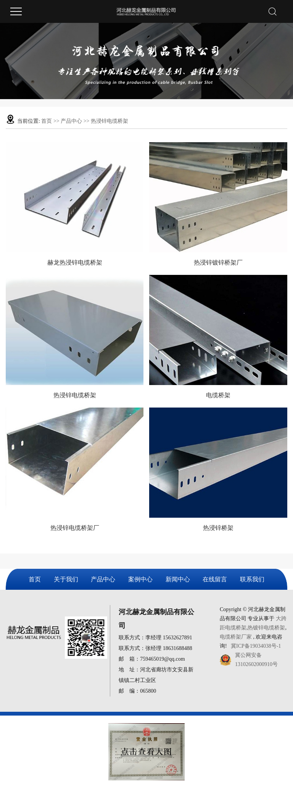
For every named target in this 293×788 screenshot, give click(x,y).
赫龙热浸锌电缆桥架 (74, 262)
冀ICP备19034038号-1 (256, 646)
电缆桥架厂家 (236, 637)
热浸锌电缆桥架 (109, 121)
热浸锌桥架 (218, 528)
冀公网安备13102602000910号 (256, 659)
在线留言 (215, 579)
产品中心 (71, 121)
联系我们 (252, 579)
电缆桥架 (218, 395)
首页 (46, 121)
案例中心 (140, 579)
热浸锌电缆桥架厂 (74, 528)
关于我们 (66, 579)
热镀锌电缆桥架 (266, 628)
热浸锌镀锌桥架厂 (218, 262)
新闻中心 (178, 579)
